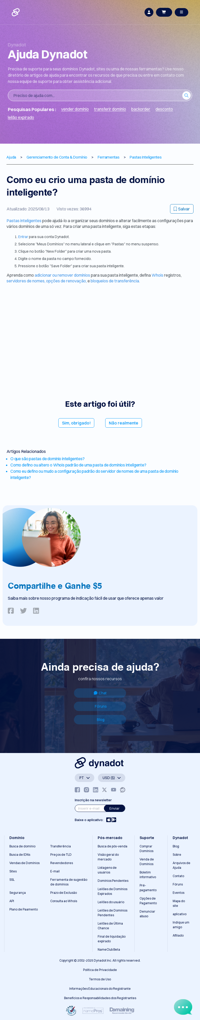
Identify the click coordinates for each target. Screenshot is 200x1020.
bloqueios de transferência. (115, 280)
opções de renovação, (66, 280)
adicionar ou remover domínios (63, 275)
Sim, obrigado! (76, 423)
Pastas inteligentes (24, 220)
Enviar (114, 808)
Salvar (182, 208)
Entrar (23, 236)
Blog (100, 719)
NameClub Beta (109, 949)
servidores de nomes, (26, 280)
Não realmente (123, 423)
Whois (158, 275)
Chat (100, 693)
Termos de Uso (100, 979)
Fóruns (101, 706)
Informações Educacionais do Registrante (100, 989)
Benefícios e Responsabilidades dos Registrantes (100, 998)
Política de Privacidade (100, 970)
